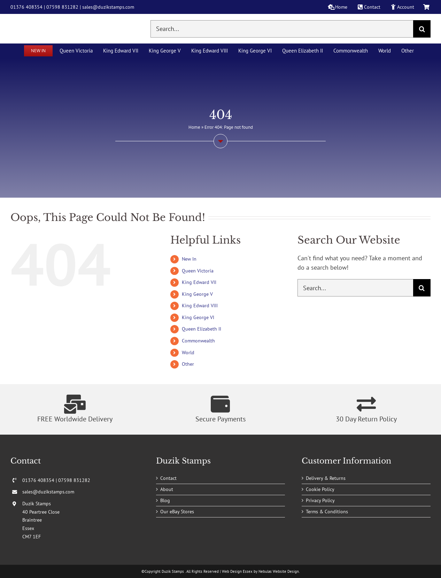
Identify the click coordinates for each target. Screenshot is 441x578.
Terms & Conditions (327, 511)
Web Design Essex (237, 571)
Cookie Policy (320, 489)
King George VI (198, 317)
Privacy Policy (320, 500)
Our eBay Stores (177, 511)
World (188, 352)
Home (194, 127)
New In (189, 259)
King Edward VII (199, 282)
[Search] (422, 29)
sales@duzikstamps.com (108, 7)
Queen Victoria (198, 271)
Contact (168, 478)
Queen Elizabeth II (201, 329)
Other (188, 364)
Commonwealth (198, 341)
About (166, 489)
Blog (165, 500)
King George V (197, 294)
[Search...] (281, 29)
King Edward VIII (200, 305)
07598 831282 (62, 7)
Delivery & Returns (326, 478)
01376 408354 (26, 7)
